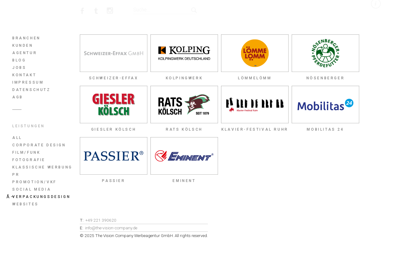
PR (15, 174)
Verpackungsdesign (41, 197)
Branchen (26, 38)
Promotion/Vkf (34, 182)
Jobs (19, 67)
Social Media (31, 189)
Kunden (22, 45)
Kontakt (24, 75)
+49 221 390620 (100, 220)
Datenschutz (31, 90)
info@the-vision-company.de (111, 227)
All (17, 138)
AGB (17, 97)
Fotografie (28, 160)
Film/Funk (26, 152)
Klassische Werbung (42, 167)
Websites (25, 204)
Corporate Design (39, 145)
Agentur (24, 53)
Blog (19, 60)
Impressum (28, 82)
